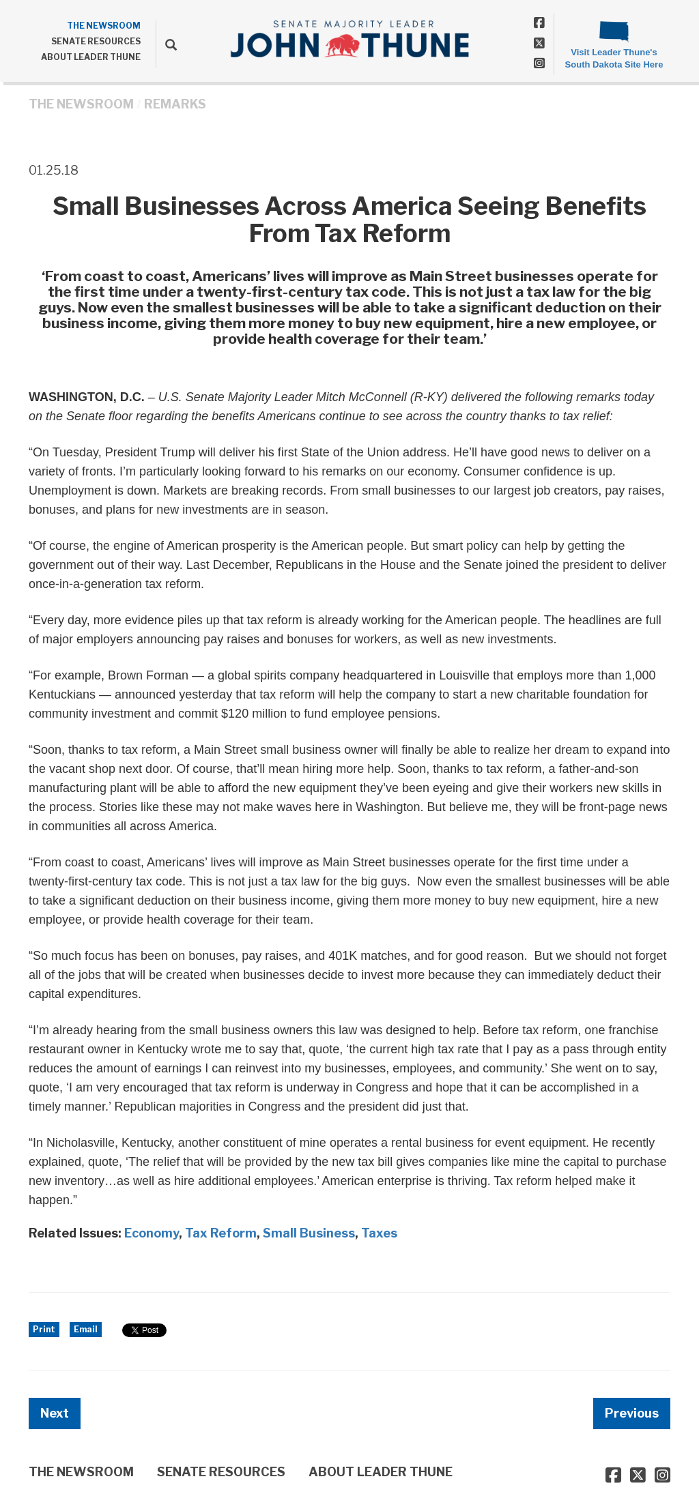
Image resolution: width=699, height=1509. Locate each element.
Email (86, 1329)
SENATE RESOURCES (96, 41)
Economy (151, 1233)
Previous (632, 1413)
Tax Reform (221, 1233)
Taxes (379, 1233)
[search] (166, 44)
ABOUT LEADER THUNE (91, 57)
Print (44, 1329)
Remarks (175, 104)
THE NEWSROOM (104, 25)
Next (54, 1413)
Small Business (309, 1233)
